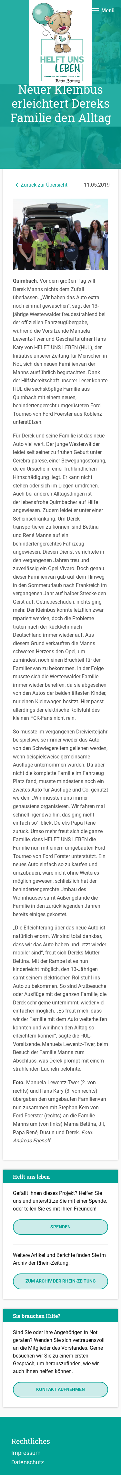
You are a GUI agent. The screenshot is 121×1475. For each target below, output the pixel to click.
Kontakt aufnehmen (60, 1389)
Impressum (26, 1452)
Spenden (60, 1227)
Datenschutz (27, 1462)
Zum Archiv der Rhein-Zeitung (60, 1281)
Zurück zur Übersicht (40, 185)
